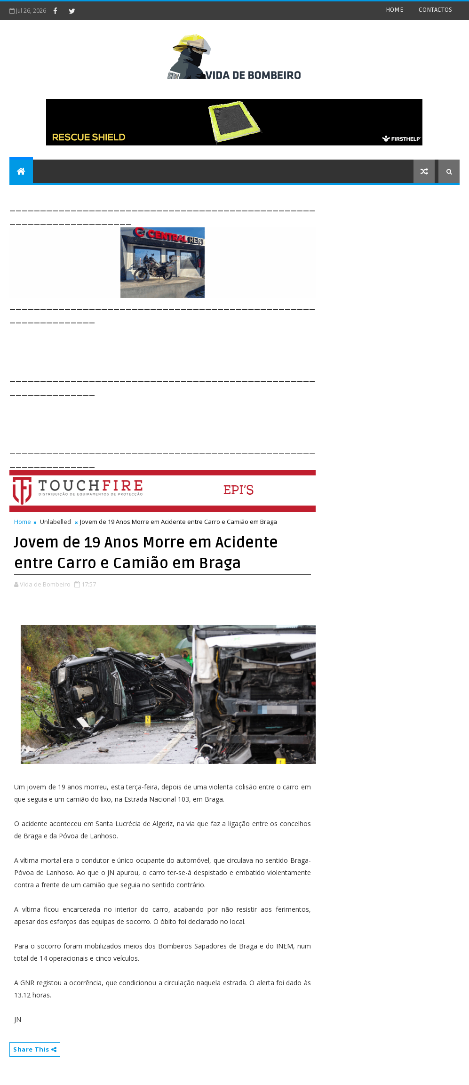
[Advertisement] (180, 347)
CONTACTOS (435, 10)
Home (22, 521)
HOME (395, 10)
